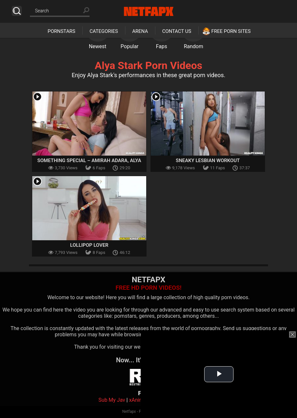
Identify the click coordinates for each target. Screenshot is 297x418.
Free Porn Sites (231, 31)
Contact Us (176, 31)
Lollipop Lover (89, 245)
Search (17, 11)
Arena (140, 31)
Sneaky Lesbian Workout (208, 160)
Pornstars (61, 31)
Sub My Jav (111, 400)
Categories (104, 31)
